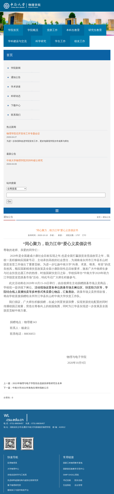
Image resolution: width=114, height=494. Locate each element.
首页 (99, 217)
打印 (84, 235)
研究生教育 (95, 30)
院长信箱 (78, 480)
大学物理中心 (13, 469)
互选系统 (67, 485)
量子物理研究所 (14, 485)
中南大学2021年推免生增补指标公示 (30, 387)
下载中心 (15, 105)
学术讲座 (15, 86)
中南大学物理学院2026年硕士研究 (25, 160)
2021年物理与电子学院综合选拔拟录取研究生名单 (37, 383)
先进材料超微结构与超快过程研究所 (22, 480)
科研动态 (15, 96)
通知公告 (15, 77)
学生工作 (60, 41)
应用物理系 (12, 463)
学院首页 (13, 30)
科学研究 (40, 41)
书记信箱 (67, 480)
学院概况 (32, 30)
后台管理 (78, 485)
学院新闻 (15, 68)
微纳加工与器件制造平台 (18, 490)
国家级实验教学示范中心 (73, 469)
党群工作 (52, 30)
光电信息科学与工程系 (17, 475)
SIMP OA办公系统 (71, 475)
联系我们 (15, 114)
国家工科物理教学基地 (72, 463)
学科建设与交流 (17, 41)
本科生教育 (73, 30)
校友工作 (79, 41)
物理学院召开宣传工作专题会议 (23, 133)
